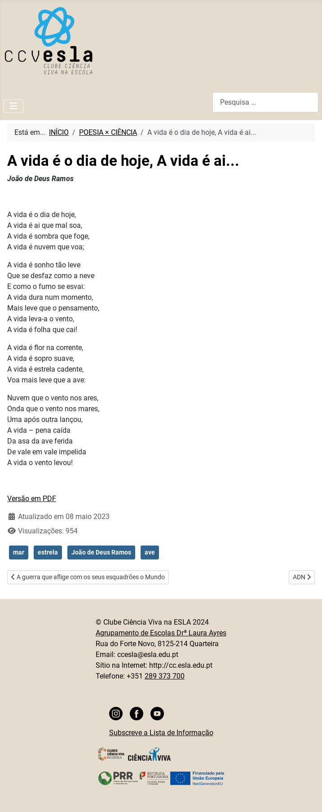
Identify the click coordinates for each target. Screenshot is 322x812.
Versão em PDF (31, 498)
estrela (48, 552)
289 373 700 (165, 676)
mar (18, 552)
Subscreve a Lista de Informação (161, 732)
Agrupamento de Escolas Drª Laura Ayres (161, 633)
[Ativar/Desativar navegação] (13, 106)
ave (150, 552)
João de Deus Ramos (101, 552)
